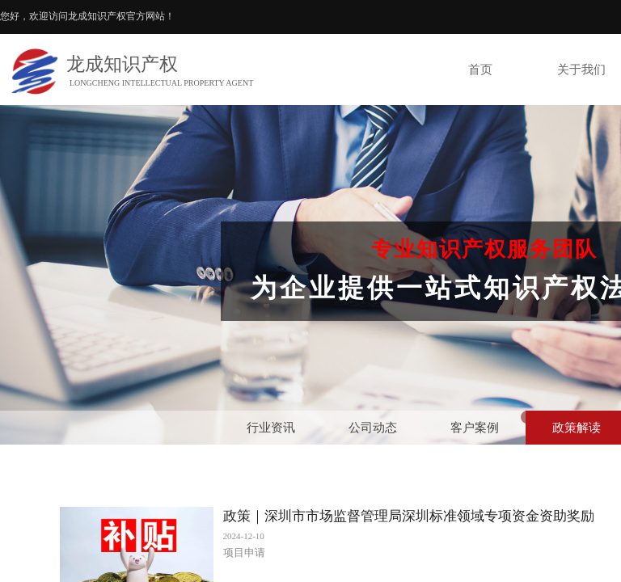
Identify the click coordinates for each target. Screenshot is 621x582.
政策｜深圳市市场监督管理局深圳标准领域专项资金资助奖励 (408, 516)
